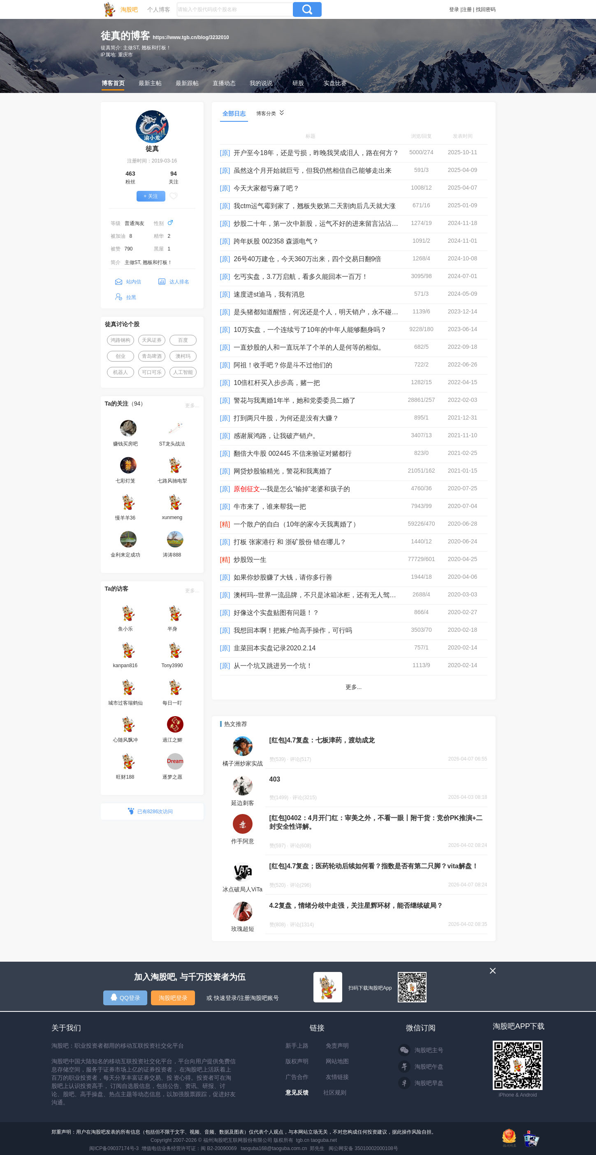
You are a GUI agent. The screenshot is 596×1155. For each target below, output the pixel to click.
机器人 (120, 372)
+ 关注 (151, 196)
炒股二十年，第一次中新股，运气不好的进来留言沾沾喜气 (319, 223)
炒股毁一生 (250, 559)
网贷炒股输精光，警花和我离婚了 (283, 471)
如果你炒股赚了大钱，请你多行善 (283, 577)
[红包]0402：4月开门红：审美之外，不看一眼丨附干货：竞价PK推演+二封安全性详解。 (376, 822)
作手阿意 (242, 841)
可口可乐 (152, 372)
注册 (467, 9)
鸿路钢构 (120, 340)
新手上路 (296, 1045)
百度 (183, 340)
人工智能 (183, 372)
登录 (454, 9)
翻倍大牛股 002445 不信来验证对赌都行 (292, 453)
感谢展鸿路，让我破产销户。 (276, 435)
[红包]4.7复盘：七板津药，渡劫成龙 (322, 740)
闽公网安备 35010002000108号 (363, 1148)
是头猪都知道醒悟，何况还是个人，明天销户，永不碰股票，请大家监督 (339, 311)
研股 (298, 83)
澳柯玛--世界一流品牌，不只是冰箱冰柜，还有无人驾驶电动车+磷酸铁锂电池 (346, 594)
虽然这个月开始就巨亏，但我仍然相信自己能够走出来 (313, 170)
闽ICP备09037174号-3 (114, 1148)
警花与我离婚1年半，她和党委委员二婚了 (295, 400)
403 (275, 779)
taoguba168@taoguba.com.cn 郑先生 (283, 1148)
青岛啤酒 (152, 356)
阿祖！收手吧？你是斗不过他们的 (283, 365)
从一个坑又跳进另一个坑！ (273, 665)
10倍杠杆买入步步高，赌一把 (277, 382)
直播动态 (224, 83)
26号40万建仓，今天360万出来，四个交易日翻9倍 (307, 258)
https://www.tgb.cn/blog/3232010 (191, 37)
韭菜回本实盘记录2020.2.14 (274, 648)
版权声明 (296, 1061)
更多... (192, 405)
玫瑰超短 (242, 928)
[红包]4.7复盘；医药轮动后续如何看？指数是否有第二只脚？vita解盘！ (373, 866)
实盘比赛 (335, 83)
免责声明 (337, 1045)
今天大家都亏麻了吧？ (266, 188)
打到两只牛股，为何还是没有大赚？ (286, 418)
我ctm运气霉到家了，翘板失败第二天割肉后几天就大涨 (315, 205)
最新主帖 (150, 83)
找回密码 (486, 9)
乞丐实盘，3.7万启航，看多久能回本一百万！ (301, 276)
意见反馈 (296, 1092)
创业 (120, 356)
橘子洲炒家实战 (243, 763)
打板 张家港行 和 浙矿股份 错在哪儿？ (290, 541)
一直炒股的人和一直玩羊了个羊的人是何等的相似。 (309, 347)
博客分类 (270, 113)
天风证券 (152, 340)
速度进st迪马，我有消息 (269, 294)
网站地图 (337, 1061)
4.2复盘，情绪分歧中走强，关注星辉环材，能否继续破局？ (356, 905)
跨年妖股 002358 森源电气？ (276, 241)
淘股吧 (129, 9)
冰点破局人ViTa (242, 889)
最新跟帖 (187, 83)
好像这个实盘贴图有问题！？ (276, 612)
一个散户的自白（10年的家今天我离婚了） (296, 524)
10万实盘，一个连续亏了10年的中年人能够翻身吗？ (310, 329)
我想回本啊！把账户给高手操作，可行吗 (293, 630)
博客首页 (113, 83)
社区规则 (334, 1092)
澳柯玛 (183, 356)
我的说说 (261, 83)
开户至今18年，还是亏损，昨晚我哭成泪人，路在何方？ (316, 152)
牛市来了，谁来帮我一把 (270, 506)
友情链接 (337, 1077)
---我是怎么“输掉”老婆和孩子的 (292, 488)
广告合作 (296, 1077)
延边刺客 (242, 803)
